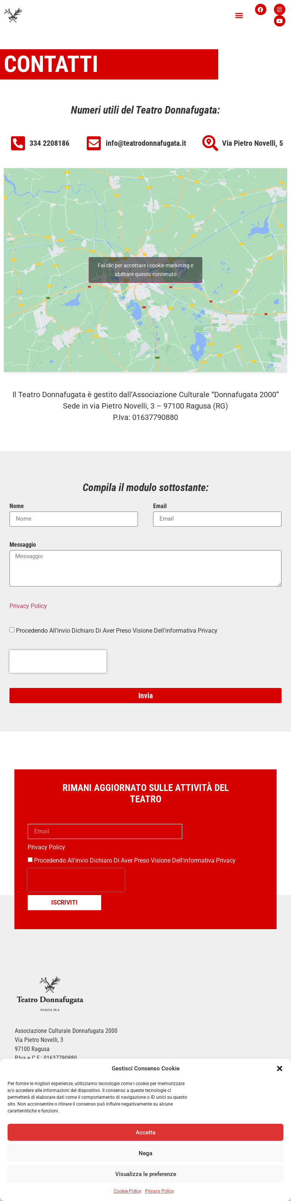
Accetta (145, 1132)
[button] (279, 1068)
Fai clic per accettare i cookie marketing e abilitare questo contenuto (145, 269)
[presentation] (57, 661)
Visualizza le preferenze (145, 1174)
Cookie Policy (127, 1191)
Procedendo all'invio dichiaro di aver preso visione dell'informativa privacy (135, 860)
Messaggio (22, 545)
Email (160, 506)
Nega (145, 1153)
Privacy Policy (159, 1191)
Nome (16, 506)
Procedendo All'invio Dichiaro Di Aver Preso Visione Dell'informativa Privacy (116, 630)
